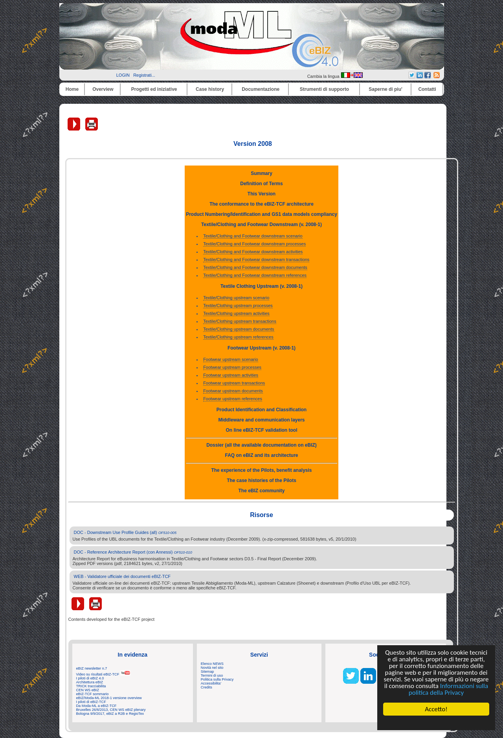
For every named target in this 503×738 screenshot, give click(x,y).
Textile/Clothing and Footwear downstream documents (255, 267)
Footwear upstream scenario (230, 359)
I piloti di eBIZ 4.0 (90, 678)
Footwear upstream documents (233, 390)
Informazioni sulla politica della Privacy (448, 689)
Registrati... (144, 75)
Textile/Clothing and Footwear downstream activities (253, 251)
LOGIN (123, 75)
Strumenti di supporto (324, 89)
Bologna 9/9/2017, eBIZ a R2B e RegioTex (110, 714)
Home (72, 89)
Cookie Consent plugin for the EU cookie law (436, 722)
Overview (102, 89)
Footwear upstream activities (230, 375)
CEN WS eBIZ (87, 690)
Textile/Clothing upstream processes (238, 305)
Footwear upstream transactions (234, 383)
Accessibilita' (211, 683)
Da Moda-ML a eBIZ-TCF (96, 706)
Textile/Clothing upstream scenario (236, 297)
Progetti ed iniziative (154, 89)
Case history (210, 89)
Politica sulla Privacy (217, 679)
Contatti (427, 89)
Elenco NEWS (212, 664)
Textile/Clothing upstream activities (236, 313)
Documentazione (260, 89)
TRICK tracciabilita (91, 686)
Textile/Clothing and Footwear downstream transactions (256, 259)
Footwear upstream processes (232, 367)
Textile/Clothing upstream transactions (239, 321)
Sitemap (207, 672)
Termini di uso (212, 675)
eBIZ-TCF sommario (92, 694)
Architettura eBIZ (89, 682)
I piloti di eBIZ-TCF (91, 702)
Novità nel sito (212, 668)
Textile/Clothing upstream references (238, 337)
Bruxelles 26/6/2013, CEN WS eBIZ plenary (111, 710)
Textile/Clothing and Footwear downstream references (255, 275)
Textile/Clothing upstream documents (238, 329)
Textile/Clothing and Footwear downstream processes (254, 243)
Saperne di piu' (385, 89)
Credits (206, 687)
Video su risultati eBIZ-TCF (103, 674)
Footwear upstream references (232, 398)
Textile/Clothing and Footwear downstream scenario (253, 236)
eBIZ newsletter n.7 (91, 668)
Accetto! (436, 709)
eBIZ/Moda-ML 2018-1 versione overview (109, 698)
